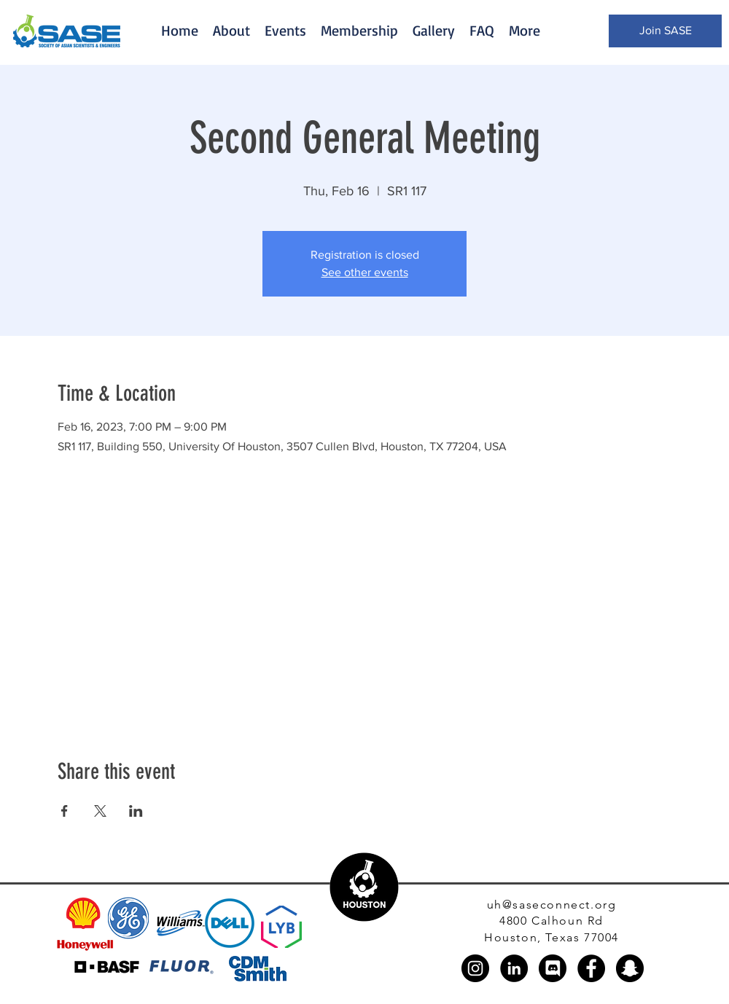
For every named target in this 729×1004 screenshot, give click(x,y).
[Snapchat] (630, 968)
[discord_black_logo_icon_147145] (552, 968)
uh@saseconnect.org (552, 904)
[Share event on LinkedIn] (136, 811)
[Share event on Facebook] (64, 811)
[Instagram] (475, 968)
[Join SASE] (665, 31)
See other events (364, 272)
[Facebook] (591, 968)
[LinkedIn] (514, 968)
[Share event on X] (100, 811)
